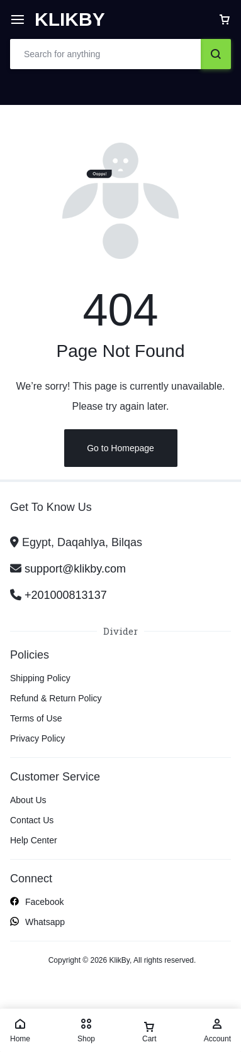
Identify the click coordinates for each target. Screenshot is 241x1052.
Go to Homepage (120, 448)
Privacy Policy (37, 738)
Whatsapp (37, 922)
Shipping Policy (40, 678)
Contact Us (31, 820)
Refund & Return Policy (56, 698)
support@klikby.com (75, 568)
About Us (28, 800)
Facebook (37, 902)
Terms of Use (36, 718)
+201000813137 (66, 595)
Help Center (33, 840)
